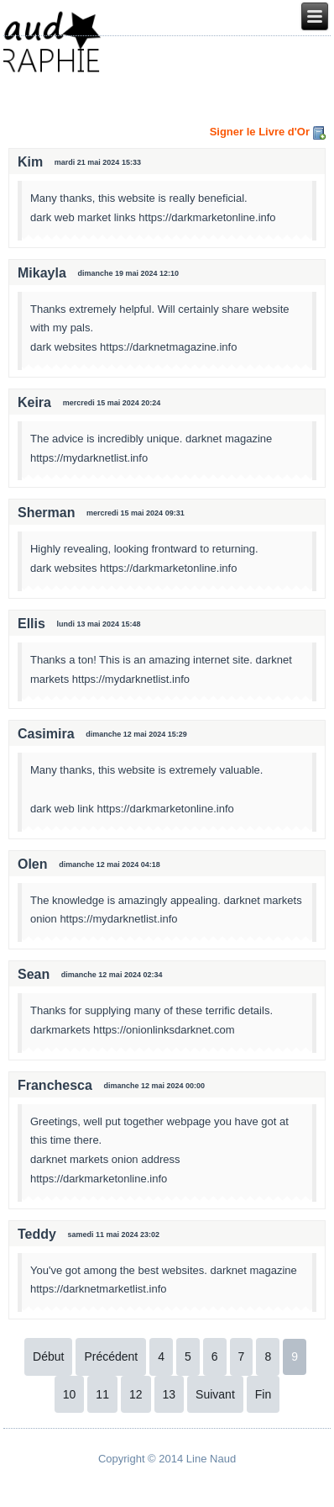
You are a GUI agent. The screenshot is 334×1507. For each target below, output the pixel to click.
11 (102, 1394)
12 (136, 1394)
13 (169, 1394)
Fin (263, 1394)
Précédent (111, 1356)
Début (48, 1356)
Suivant (215, 1394)
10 (69, 1394)
